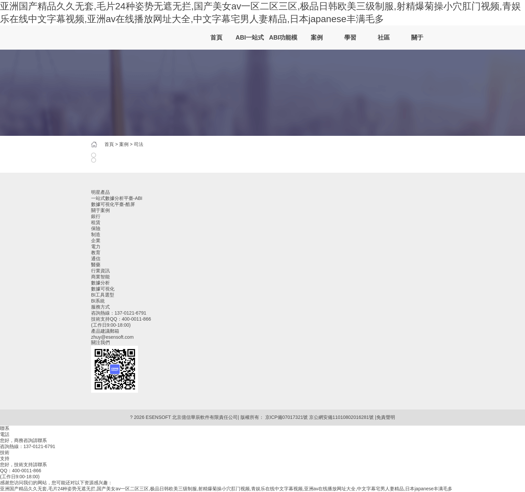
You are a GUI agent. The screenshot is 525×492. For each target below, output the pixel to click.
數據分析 (100, 282)
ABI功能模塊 (283, 42)
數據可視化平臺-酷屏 (113, 204)
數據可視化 (103, 288)
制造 (95, 234)
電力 (95, 246)
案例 (317, 37)
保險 (95, 228)
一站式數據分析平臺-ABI (116, 198)
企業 (95, 240)
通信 (95, 258)
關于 (417, 37)
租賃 (95, 222)
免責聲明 (385, 417)
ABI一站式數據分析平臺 (250, 42)
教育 (95, 252)
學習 (350, 37)
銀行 (95, 216)
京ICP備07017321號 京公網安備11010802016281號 (319, 417)
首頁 (216, 37)
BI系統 (98, 301)
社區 (384, 37)
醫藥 (95, 264)
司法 (138, 144)
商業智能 (100, 276)
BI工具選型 (102, 294)
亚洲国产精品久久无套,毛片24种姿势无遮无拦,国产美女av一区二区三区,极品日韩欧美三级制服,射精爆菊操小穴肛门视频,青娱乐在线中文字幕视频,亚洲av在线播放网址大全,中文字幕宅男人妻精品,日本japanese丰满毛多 (226, 488)
